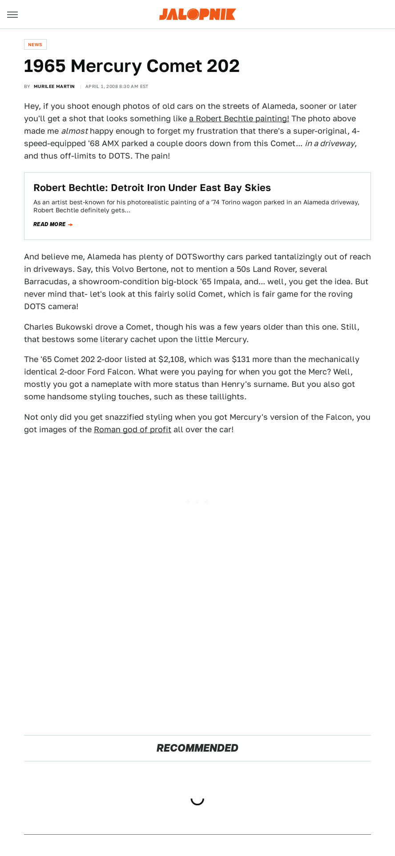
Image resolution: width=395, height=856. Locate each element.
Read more (49, 224)
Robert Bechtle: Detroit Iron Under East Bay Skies (152, 187)
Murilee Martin (54, 86)
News (35, 44)
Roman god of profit (132, 429)
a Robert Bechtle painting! (239, 118)
